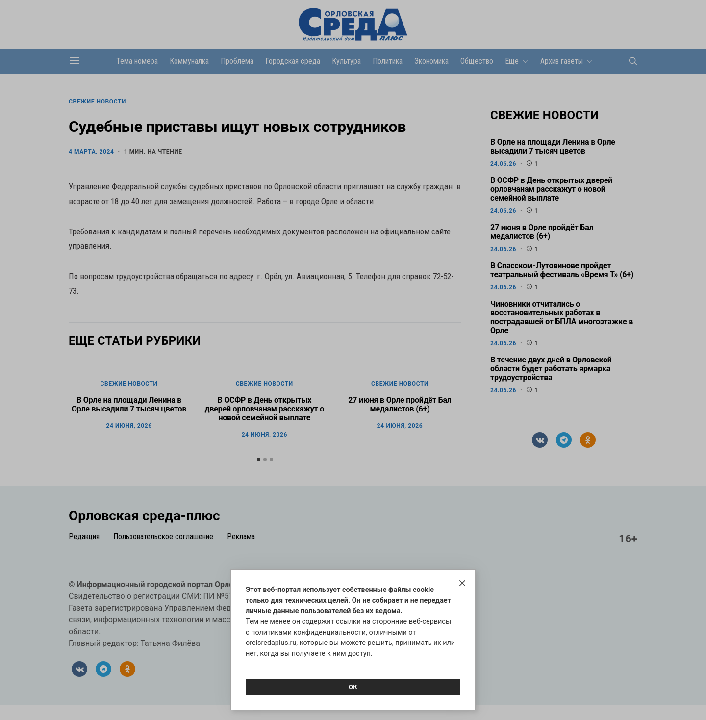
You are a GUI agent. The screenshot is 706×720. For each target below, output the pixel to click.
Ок (353, 687)
